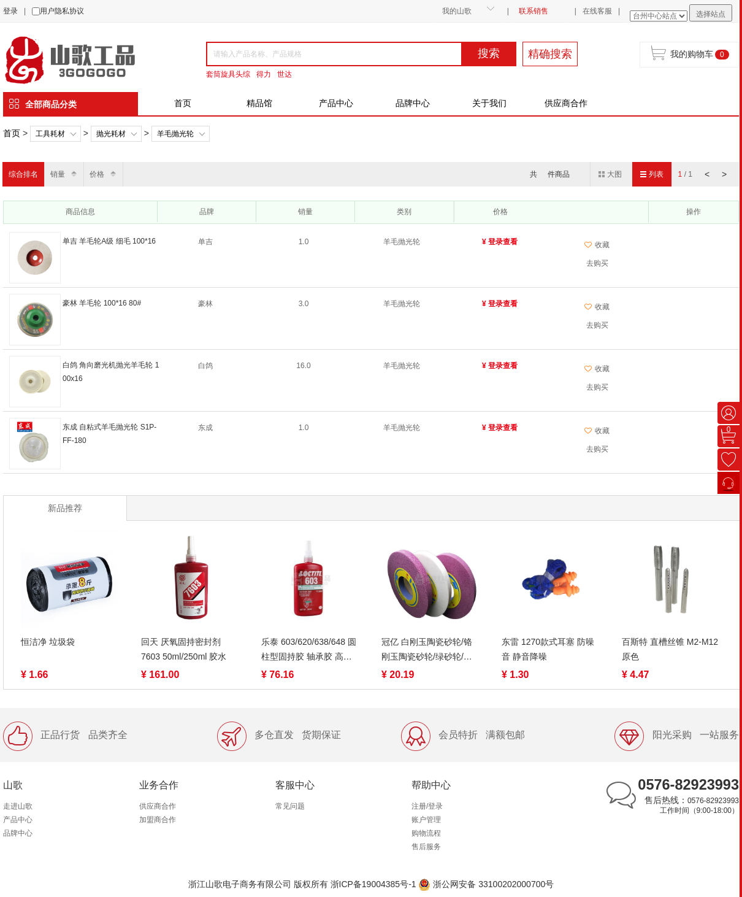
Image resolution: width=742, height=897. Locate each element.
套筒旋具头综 (228, 74)
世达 (284, 74)
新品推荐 (65, 508)
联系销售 (533, 11)
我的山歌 (457, 11)
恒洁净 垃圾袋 (48, 642)
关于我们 (489, 103)
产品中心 (336, 103)
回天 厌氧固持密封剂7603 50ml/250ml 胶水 (183, 649)
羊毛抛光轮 (175, 133)
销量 (57, 174)
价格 (97, 174)
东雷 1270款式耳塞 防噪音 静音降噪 (548, 649)
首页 (182, 103)
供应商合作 (566, 103)
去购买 (597, 263)
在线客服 (597, 11)
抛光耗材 (111, 133)
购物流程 (426, 833)
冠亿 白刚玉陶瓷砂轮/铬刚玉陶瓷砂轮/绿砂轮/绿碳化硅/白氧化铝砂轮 (426, 650)
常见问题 (290, 806)
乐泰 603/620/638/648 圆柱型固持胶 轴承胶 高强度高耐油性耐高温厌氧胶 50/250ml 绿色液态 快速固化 (308, 650)
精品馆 (259, 103)
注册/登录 (427, 806)
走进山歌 (18, 806)
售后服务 (426, 846)
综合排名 (23, 174)
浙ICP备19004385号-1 (373, 884)
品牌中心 (413, 103)
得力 (263, 74)
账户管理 (426, 819)
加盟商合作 (157, 819)
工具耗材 (50, 133)
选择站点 (710, 14)
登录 (10, 11)
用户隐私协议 (62, 11)
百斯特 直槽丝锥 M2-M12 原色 (670, 649)
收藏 (597, 245)
